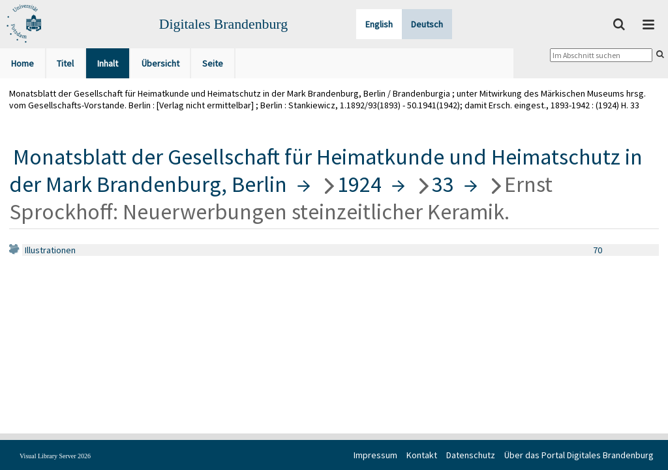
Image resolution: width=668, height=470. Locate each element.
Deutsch (427, 24)
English (379, 24)
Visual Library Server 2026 (55, 456)
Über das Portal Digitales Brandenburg (579, 455)
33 (443, 184)
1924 (359, 184)
